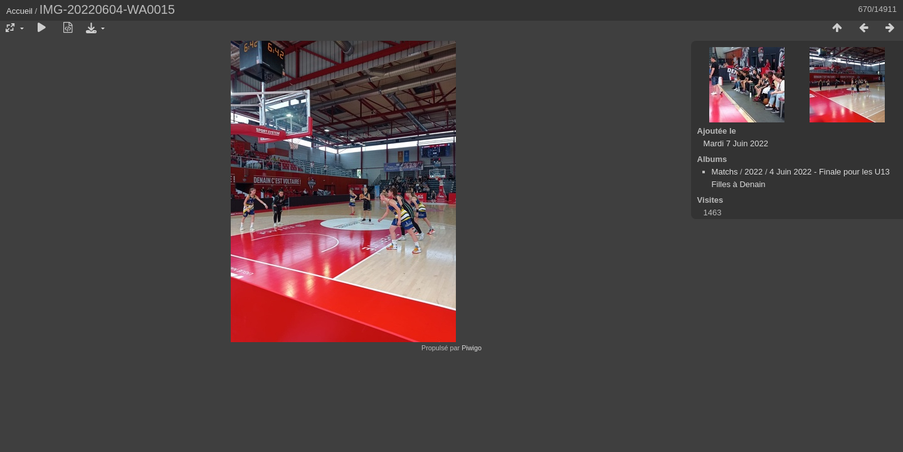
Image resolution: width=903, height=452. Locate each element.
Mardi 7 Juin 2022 (736, 143)
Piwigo (472, 348)
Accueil (19, 11)
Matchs (725, 171)
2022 (753, 171)
